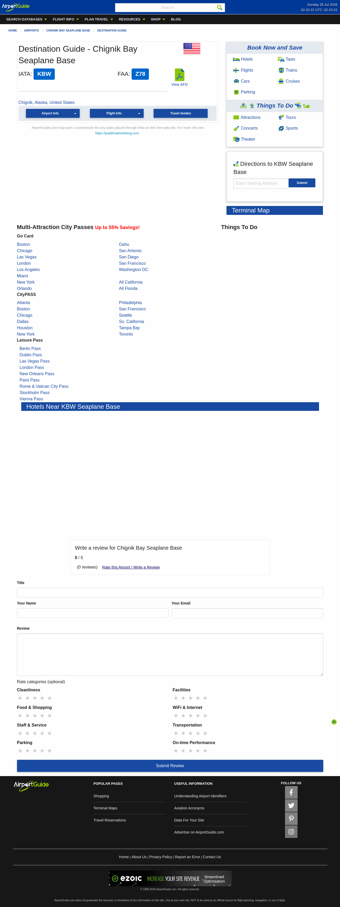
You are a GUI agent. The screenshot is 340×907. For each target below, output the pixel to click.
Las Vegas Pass (35, 361)
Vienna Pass (31, 399)
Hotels (243, 59)
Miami (22, 276)
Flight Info (114, 113)
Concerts (245, 128)
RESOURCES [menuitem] (129, 19)
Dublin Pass (31, 355)
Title (21, 583)
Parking (244, 92)
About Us (139, 857)
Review (23, 628)
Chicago (25, 250)
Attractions (246, 117)
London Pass (32, 367)
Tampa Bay (129, 328)
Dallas (23, 321)
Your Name (26, 603)
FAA (122, 74)
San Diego (129, 257)
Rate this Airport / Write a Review (131, 567)
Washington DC (133, 269)
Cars (241, 81)
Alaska (41, 102)
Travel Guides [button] (180, 113)
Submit (302, 183)
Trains (287, 70)
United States (62, 102)
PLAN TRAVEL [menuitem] (96, 19)
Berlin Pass (30, 348)
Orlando (24, 288)
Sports (288, 128)
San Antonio (130, 250)
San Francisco (132, 263)
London (24, 263)
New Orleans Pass (37, 374)
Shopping (101, 796)
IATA (25, 74)
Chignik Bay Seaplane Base (68, 30)
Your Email (181, 603)
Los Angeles (28, 269)
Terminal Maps (105, 808)
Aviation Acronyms (189, 808)
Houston (25, 328)
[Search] (219, 7)
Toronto (126, 334)
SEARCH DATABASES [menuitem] (24, 19)
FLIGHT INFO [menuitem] (63, 19)
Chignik (26, 102)
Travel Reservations (110, 820)
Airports (31, 30)
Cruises (289, 81)
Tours (287, 117)
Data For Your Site (189, 820)
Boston (23, 244)
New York (26, 282)
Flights (243, 70)
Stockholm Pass (35, 392)
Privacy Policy (160, 857)
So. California (131, 321)
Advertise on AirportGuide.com (199, 832)
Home (12, 30)
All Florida (128, 288)
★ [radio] (20, 698)
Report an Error (187, 857)
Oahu (124, 244)
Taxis (286, 59)
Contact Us (212, 857)
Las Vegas (27, 257)
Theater (244, 139)
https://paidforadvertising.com (117, 133)
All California (131, 282)
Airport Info (50, 113)
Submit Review (170, 765)
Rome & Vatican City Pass (44, 386)
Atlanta (23, 302)
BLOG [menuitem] (176, 19)
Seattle (125, 315)
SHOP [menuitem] (156, 19)
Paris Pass (30, 380)
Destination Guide (112, 30)
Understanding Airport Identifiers (200, 796)
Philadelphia (130, 302)
